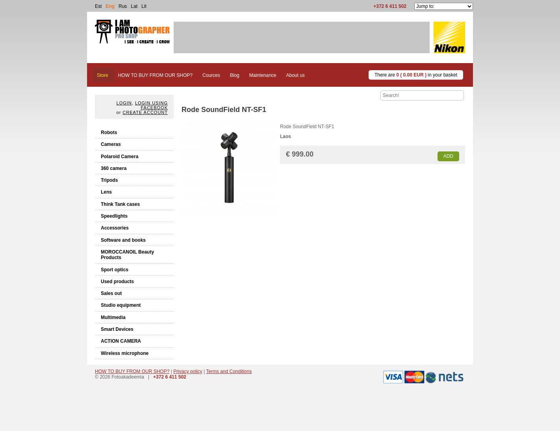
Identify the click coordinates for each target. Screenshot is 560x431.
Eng (110, 6)
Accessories (115, 228)
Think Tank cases (120, 204)
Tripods (109, 180)
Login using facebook (151, 105)
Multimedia (113, 317)
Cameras (111, 144)
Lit (143, 6)
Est (98, 6)
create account (145, 112)
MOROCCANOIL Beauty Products (127, 254)
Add (448, 156)
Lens (106, 192)
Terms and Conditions (229, 371)
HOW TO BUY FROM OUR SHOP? (132, 371)
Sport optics (114, 269)
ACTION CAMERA (121, 341)
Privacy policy (187, 371)
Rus (123, 6)
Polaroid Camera (119, 156)
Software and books (123, 240)
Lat (134, 6)
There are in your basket (416, 75)
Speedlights (114, 216)
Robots (109, 132)
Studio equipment (121, 305)
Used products (117, 281)
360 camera (113, 168)
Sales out (111, 293)
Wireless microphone (124, 353)
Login (124, 103)
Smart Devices (117, 329)
